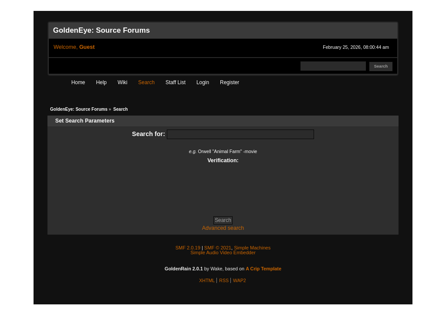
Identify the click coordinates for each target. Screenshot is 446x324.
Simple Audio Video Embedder (223, 252)
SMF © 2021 (217, 247)
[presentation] (223, 187)
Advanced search (223, 228)
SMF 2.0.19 (188, 247)
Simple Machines (252, 247)
